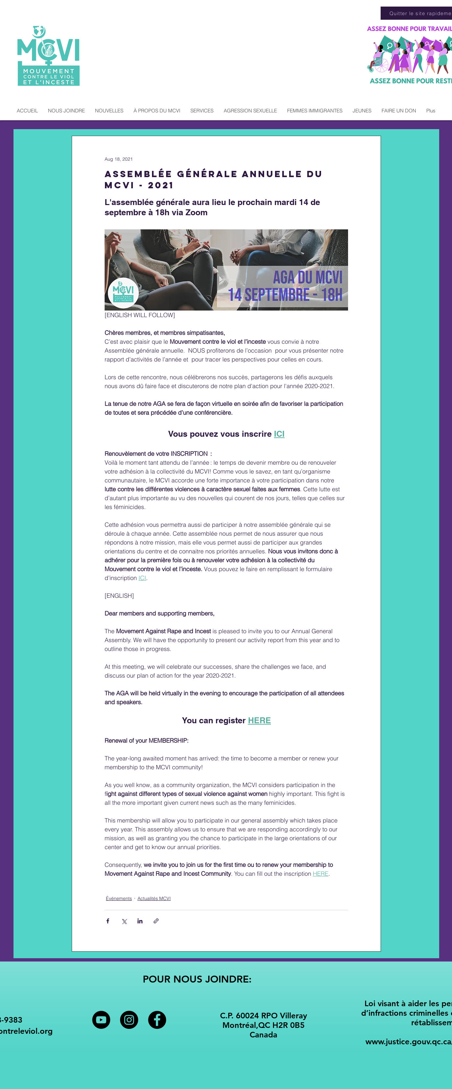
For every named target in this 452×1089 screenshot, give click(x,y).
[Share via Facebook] (108, 921)
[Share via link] (156, 921)
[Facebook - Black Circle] (157, 1020)
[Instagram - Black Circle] (129, 1020)
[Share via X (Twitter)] (124, 921)
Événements (119, 898)
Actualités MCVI (154, 898)
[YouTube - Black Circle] (101, 1020)
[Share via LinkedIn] (140, 921)
